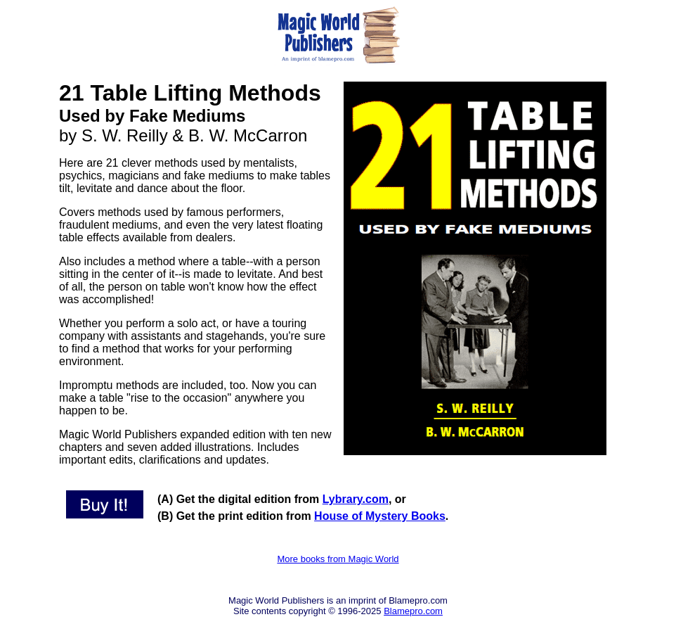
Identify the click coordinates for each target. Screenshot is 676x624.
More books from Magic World (337, 559)
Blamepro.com (413, 611)
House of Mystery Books (380, 516)
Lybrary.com (356, 499)
